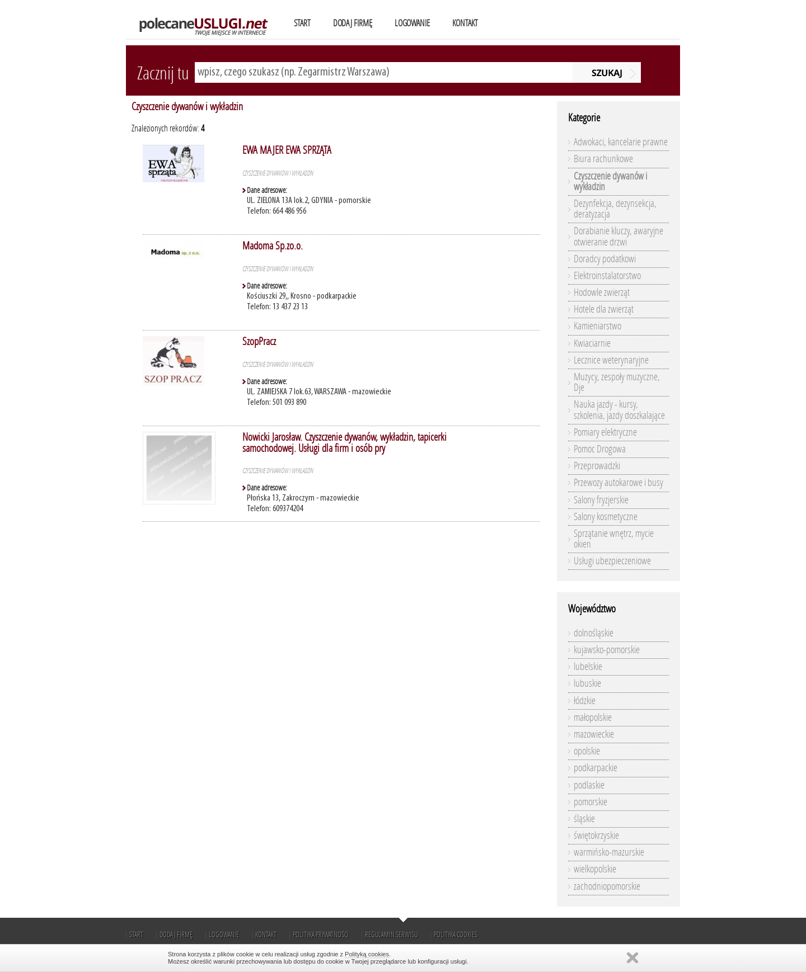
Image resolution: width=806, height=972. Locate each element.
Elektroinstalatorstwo (607, 276)
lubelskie (588, 666)
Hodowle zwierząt (602, 292)
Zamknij (632, 957)
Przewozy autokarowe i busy (618, 482)
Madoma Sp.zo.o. (272, 245)
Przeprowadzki (597, 466)
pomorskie (590, 802)
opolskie (587, 751)
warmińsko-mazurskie (609, 852)
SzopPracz (259, 341)
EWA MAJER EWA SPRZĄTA (286, 150)
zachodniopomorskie (607, 886)
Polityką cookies (367, 954)
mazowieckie (594, 734)
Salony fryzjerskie (601, 500)
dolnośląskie (593, 633)
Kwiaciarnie (592, 343)
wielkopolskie (595, 869)
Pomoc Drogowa (600, 449)
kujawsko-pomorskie (607, 650)
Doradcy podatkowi (605, 259)
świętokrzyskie (596, 835)
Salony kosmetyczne (606, 517)
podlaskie (589, 785)
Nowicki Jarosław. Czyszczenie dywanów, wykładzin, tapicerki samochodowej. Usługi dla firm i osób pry (344, 442)
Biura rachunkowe (603, 159)
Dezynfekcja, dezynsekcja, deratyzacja (615, 208)
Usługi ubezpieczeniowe (612, 561)
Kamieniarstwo (597, 326)
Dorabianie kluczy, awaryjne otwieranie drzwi (618, 236)
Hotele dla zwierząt (604, 309)
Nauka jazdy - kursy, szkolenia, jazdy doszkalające (619, 409)
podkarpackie (595, 768)
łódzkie (585, 701)
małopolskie (593, 717)
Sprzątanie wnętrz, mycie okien (614, 538)
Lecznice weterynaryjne (611, 360)
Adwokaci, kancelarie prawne (621, 142)
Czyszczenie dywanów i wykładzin (187, 106)
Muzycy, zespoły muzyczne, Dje (617, 382)
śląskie (584, 819)
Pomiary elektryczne (605, 432)
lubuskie (587, 683)
